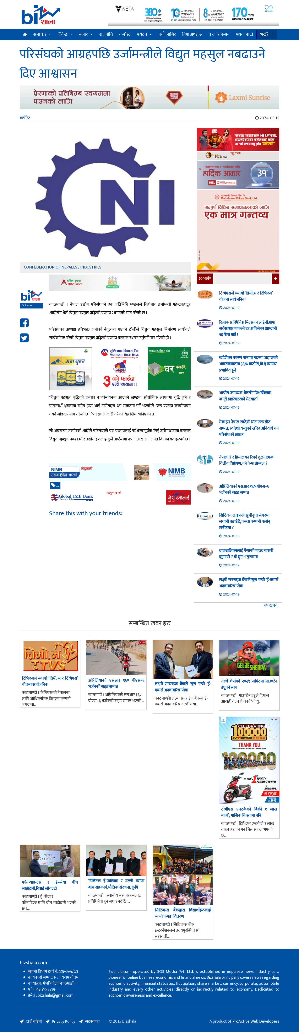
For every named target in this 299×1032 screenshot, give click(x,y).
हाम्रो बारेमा (34, 1021)
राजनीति (106, 34)
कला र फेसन (219, 34)
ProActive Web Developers (255, 1021)
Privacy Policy (63, 1021)
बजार (83, 34)
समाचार (39, 34)
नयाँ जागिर (167, 34)
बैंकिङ (63, 34)
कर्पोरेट (125, 34)
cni (55, 486)
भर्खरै (264, 34)
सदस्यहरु (92, 1021)
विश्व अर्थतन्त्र (192, 34)
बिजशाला (27, 306)
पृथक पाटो (244, 34)
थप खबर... (271, 606)
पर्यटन (142, 34)
